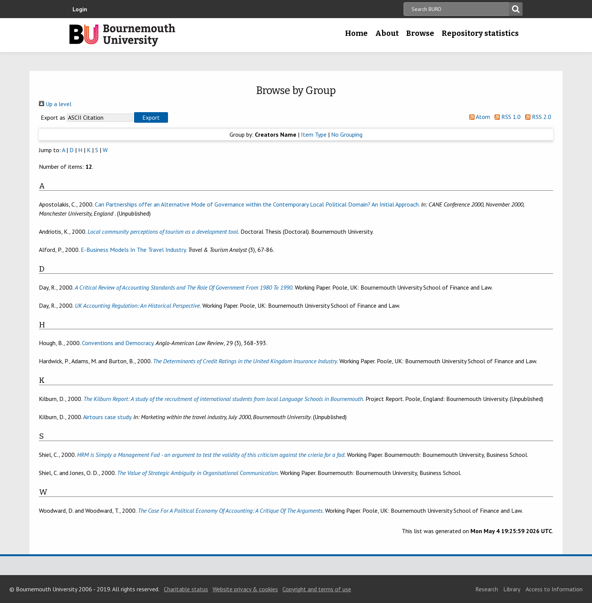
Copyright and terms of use (316, 589)
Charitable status (186, 589)
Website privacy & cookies (245, 589)
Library (511, 589)
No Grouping (346, 134)
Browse (420, 33)
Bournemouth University (122, 35)
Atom (478, 116)
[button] (151, 117)
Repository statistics (480, 33)
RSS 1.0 (506, 116)
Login (79, 9)
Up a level (55, 104)
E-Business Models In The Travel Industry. (134, 249)
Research (486, 589)
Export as (53, 117)
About (387, 33)
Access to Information (554, 589)
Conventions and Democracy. (118, 343)
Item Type (314, 134)
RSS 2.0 (536, 116)
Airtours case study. (107, 417)
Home (356, 33)
